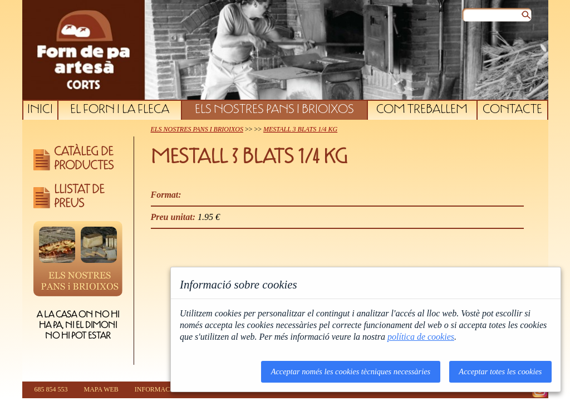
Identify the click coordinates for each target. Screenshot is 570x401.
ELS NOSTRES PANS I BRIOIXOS (274, 110)
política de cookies (420, 336)
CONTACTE (512, 110)
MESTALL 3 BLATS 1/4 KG (300, 129)
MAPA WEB (101, 389)
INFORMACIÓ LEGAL (167, 389)
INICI (40, 110)
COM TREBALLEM (422, 110)
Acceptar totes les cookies (500, 371)
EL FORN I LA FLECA (119, 110)
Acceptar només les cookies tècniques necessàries (351, 371)
